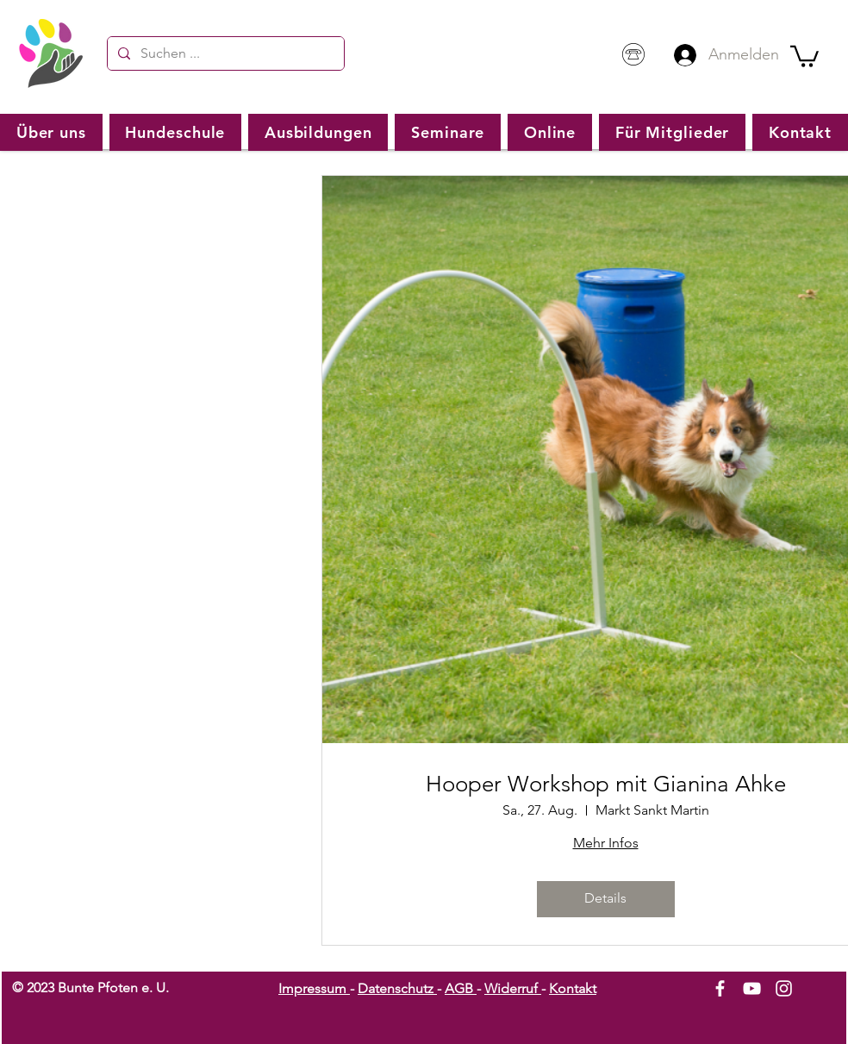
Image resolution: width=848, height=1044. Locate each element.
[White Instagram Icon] (784, 988)
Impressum (314, 988)
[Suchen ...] (224, 53)
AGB (461, 988)
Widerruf (512, 988)
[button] (804, 55)
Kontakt (572, 988)
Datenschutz (397, 988)
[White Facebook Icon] (720, 988)
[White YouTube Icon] (752, 988)
